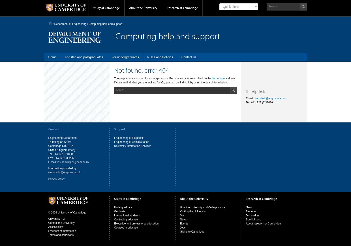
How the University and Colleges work (202, 207)
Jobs (183, 227)
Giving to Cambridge (192, 231)
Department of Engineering (70, 24)
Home (50, 23)
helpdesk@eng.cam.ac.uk (270, 98)
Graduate (119, 211)
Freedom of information (62, 231)
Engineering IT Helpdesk (128, 137)
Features (251, 211)
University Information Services (132, 146)
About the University (143, 8)
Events (184, 223)
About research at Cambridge (263, 223)
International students (127, 215)
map (71, 150)
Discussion (252, 215)
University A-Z (56, 218)
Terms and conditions (61, 235)
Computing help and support (105, 24)
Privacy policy (56, 178)
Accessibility (55, 227)
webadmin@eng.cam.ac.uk (64, 172)
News (183, 219)
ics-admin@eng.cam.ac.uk (73, 162)
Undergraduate (123, 207)
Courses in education (126, 227)
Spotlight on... (254, 219)
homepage (218, 78)
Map (182, 215)
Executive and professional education (136, 223)
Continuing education (126, 219)
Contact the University (61, 222)
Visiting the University (193, 211)
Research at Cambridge (182, 8)
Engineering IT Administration (131, 142)
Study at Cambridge (106, 8)
